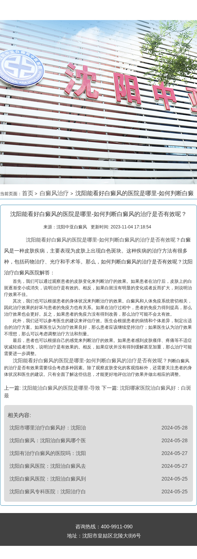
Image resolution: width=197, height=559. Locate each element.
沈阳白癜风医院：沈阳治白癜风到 (47, 479)
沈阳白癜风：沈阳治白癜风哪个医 (47, 440)
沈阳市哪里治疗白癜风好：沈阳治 (47, 428)
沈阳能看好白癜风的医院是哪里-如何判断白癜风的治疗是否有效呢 (101, 240)
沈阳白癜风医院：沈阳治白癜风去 (47, 466)
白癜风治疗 (55, 193)
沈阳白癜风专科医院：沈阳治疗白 (47, 491)
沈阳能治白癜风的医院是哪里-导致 (61, 388)
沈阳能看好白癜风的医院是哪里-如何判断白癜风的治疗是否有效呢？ (90, 360)
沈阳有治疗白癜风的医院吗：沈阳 (47, 453)
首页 (28, 193)
